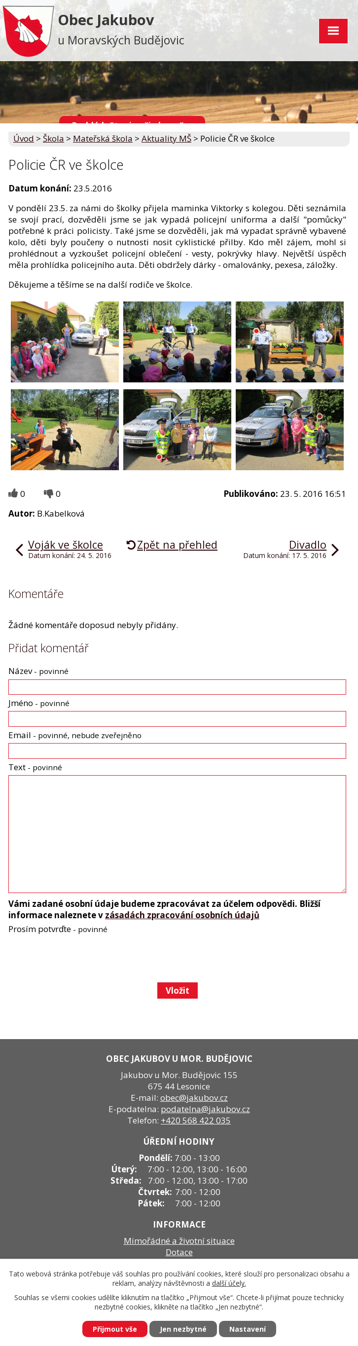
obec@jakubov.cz (194, 1097)
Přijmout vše (115, 1329)
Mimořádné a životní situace (179, 1240)
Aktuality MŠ (166, 138)
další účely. (229, 1283)
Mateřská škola (103, 138)
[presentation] (82, 958)
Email (75, 735)
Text (35, 767)
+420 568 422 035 (196, 1120)
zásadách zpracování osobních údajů (182, 915)
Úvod (23, 138)
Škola (53, 138)
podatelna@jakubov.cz (205, 1109)
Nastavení (247, 1329)
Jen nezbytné (183, 1329)
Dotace (179, 1252)
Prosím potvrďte (57, 929)
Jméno (39, 703)
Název (38, 670)
